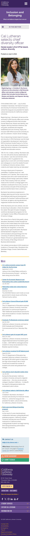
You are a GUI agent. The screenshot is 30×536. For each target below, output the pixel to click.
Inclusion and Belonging (15, 14)
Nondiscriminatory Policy (8, 534)
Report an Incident (10, 456)
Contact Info (4, 524)
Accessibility (5, 526)
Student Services (6, 503)
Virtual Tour (5, 491)
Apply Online (6, 486)
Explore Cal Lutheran (8, 507)
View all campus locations (9, 494)
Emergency (4, 528)
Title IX (3, 530)
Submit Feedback (9, 460)
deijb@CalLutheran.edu (9, 442)
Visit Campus (13, 491)
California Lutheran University (5, 3)
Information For (6, 511)
